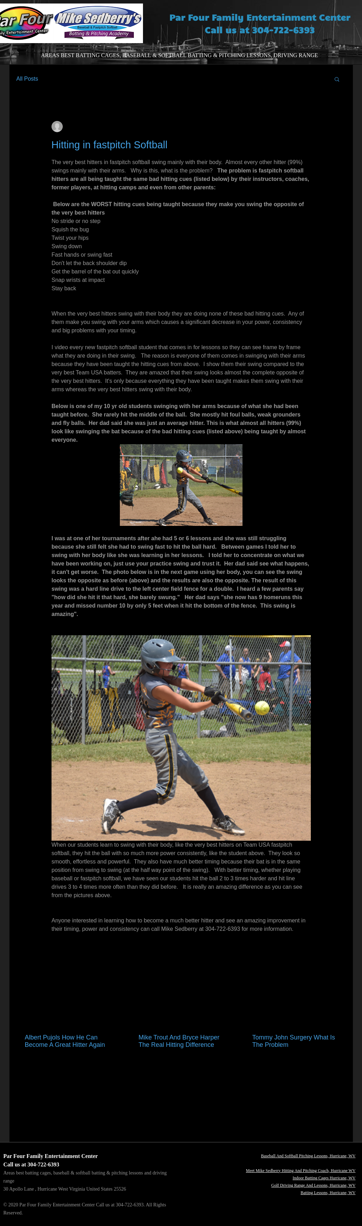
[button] (337, 79)
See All (338, 1012)
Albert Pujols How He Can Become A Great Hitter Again (65, 1041)
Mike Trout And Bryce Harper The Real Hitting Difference (178, 1041)
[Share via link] (106, 952)
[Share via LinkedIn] (89, 952)
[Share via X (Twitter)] (72, 952)
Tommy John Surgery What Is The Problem (293, 1041)
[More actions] (306, 126)
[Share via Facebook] (55, 952)
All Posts (27, 79)
